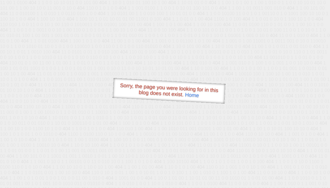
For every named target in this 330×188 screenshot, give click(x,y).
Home (192, 95)
